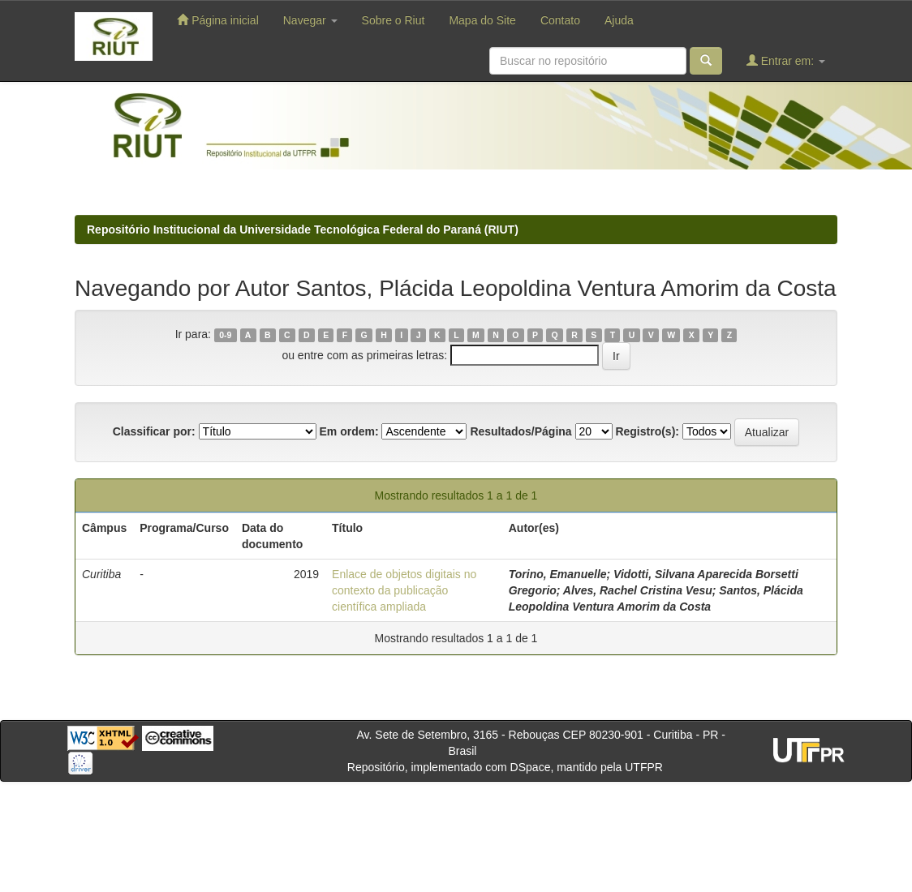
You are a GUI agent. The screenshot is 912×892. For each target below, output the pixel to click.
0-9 (225, 335)
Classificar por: (154, 431)
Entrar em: (785, 60)
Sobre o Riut (393, 20)
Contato (560, 20)
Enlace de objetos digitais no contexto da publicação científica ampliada (404, 590)
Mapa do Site (482, 20)
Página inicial (217, 20)
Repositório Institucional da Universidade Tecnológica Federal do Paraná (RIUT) (302, 229)
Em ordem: (348, 431)
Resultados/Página (520, 431)
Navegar (310, 20)
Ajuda (619, 20)
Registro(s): (647, 431)
